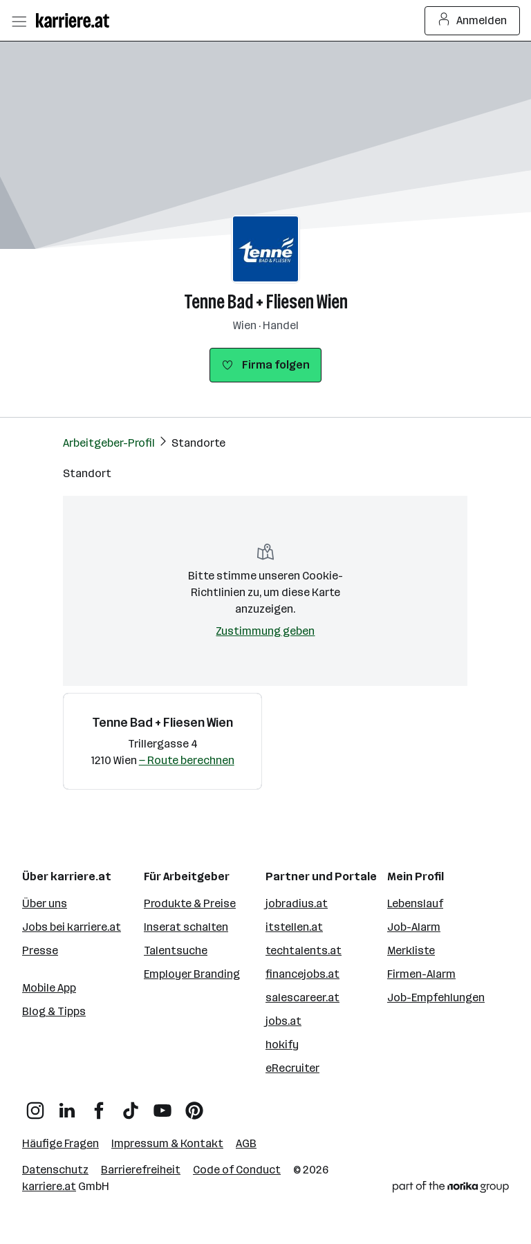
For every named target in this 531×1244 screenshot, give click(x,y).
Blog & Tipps (54, 1011)
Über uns (44, 903)
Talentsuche (175, 950)
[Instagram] (35, 1105)
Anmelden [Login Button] (472, 20)
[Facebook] (99, 1105)
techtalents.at (304, 950)
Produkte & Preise (190, 903)
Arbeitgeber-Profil (109, 442)
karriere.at (49, 1186)
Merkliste (411, 950)
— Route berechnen (186, 760)
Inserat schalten (186, 927)
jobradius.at (297, 903)
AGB (246, 1143)
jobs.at (283, 1021)
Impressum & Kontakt (167, 1143)
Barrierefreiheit (140, 1169)
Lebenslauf (415, 903)
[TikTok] (131, 1105)
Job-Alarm (413, 927)
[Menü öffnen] (19, 21)
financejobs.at (302, 974)
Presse (40, 950)
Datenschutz (55, 1169)
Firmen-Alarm (421, 974)
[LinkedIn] (67, 1105)
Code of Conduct (237, 1169)
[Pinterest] (194, 1105)
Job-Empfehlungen (436, 997)
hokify (282, 1044)
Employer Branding (192, 974)
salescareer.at (302, 997)
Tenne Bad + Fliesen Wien (266, 301)
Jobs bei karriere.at (71, 927)
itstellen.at (294, 927)
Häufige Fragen (60, 1143)
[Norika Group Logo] (451, 1189)
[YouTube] (162, 1105)
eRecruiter (292, 1068)
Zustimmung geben (265, 631)
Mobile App (49, 987)
